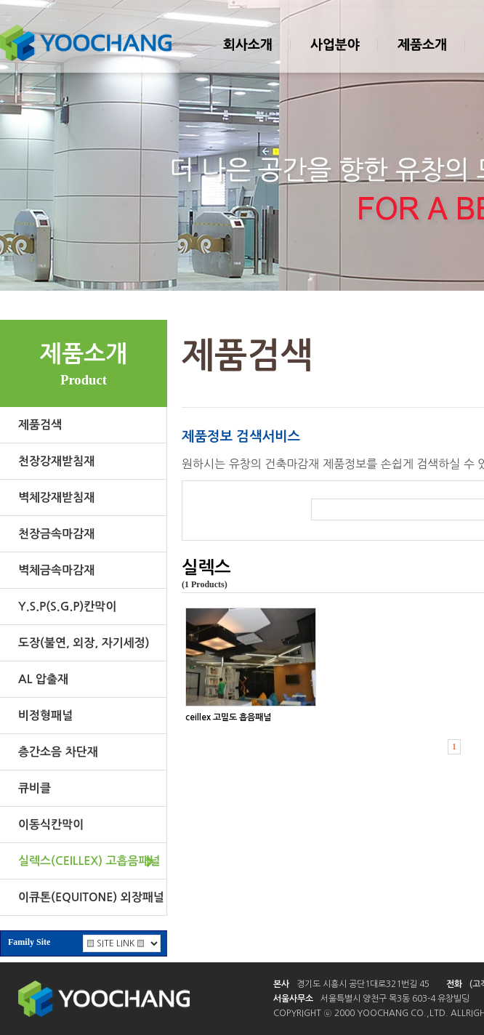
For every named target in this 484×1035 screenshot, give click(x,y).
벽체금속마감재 (56, 570)
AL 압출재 (43, 679)
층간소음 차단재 (58, 751)
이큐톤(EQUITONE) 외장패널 (91, 897)
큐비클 (34, 788)
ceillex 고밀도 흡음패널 (228, 717)
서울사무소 (293, 998)
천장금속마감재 (56, 533)
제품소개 (421, 57)
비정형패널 (45, 715)
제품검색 (40, 424)
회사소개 (247, 57)
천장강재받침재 (56, 461)
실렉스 (206, 567)
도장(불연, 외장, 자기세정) (84, 642)
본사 (281, 984)
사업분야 (334, 57)
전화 (454, 984)
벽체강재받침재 (56, 497)
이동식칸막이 (51, 824)
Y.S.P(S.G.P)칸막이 (67, 606)
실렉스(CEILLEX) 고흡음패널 (89, 860)
